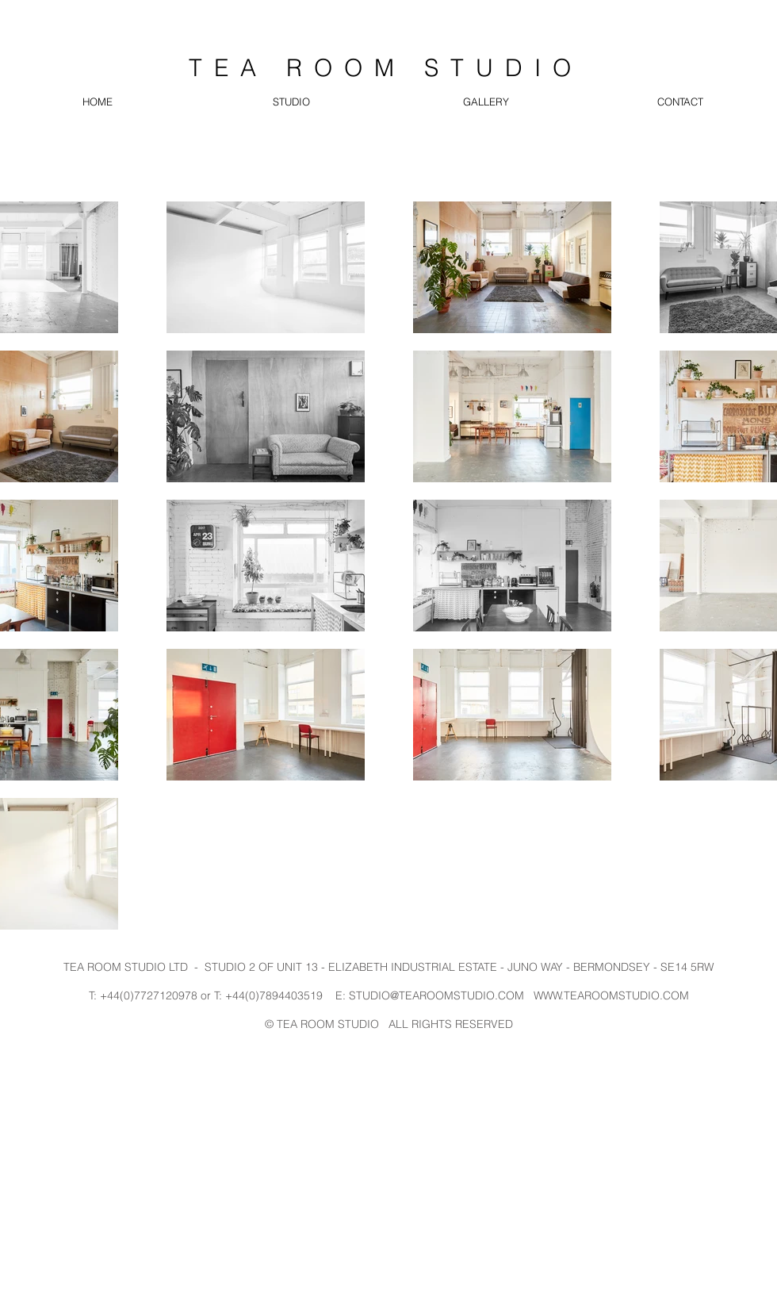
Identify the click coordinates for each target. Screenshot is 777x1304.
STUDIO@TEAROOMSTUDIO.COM (436, 995)
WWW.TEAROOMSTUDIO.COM (611, 995)
